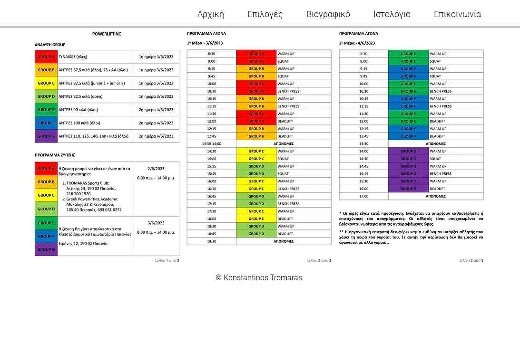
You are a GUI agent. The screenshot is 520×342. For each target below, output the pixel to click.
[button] (265, 14)
